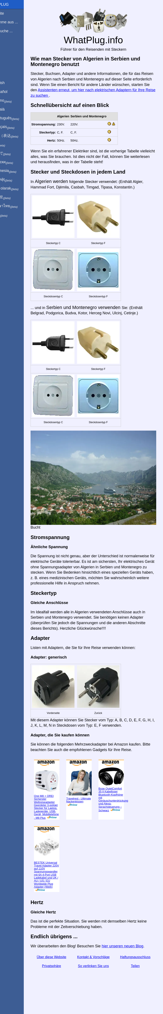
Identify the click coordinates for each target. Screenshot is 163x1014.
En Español (12, 92)
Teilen (137, 977)
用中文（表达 (17, 135)
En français (15, 127)
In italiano (14, 100)
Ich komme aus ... (17, 22)
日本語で (13, 153)
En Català (10, 109)
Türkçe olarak (17, 188)
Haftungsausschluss (137, 968)
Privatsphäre (63, 977)
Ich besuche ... (14, 31)
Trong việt (14, 179)
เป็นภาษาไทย (17, 206)
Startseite (10, 13)
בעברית (12, 214)
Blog (6, 46)
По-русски (15, 162)
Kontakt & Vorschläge (100, 968)
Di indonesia (16, 171)
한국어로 (13, 197)
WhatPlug (12, 4)
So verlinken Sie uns (100, 977)
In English (10, 83)
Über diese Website (63, 968)
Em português (18, 118)
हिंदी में (11, 144)
